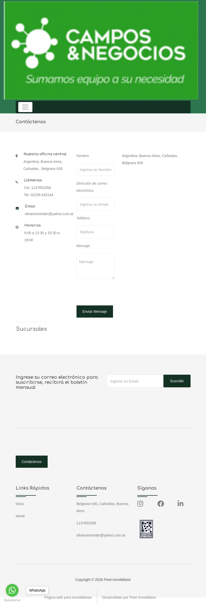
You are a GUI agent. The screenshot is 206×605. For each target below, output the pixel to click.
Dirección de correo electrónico (92, 187)
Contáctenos (32, 462)
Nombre (83, 156)
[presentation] (111, 293)
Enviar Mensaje (95, 311)
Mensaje (83, 246)
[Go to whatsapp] (12, 590)
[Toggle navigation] (25, 107)
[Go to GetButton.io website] (12, 599)
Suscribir (177, 381)
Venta (20, 516)
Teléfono (83, 218)
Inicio (20, 504)
